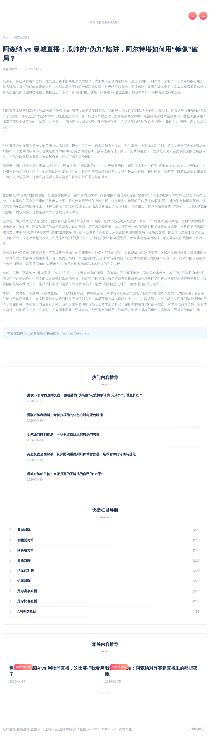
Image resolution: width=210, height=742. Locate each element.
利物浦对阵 (25, 540)
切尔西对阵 (25, 570)
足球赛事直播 (27, 591)
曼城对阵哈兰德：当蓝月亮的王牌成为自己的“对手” (65, 474)
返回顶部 (195, 729)
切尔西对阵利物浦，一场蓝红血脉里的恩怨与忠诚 (63, 434)
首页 (6, 37)
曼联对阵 (24, 560)
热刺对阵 (24, 581)
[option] (57, 672)
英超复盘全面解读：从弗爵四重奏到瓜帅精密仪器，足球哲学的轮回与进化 (81, 454)
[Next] (109, 691)
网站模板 (125, 729)
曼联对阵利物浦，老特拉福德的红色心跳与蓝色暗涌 (65, 415)
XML (114, 729)
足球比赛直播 (27, 601)
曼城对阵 (24, 530)
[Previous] (101, 691)
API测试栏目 (26, 611)
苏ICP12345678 (99, 729)
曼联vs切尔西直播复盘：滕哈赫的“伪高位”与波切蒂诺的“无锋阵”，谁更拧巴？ (85, 395)
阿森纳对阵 (21, 37)
